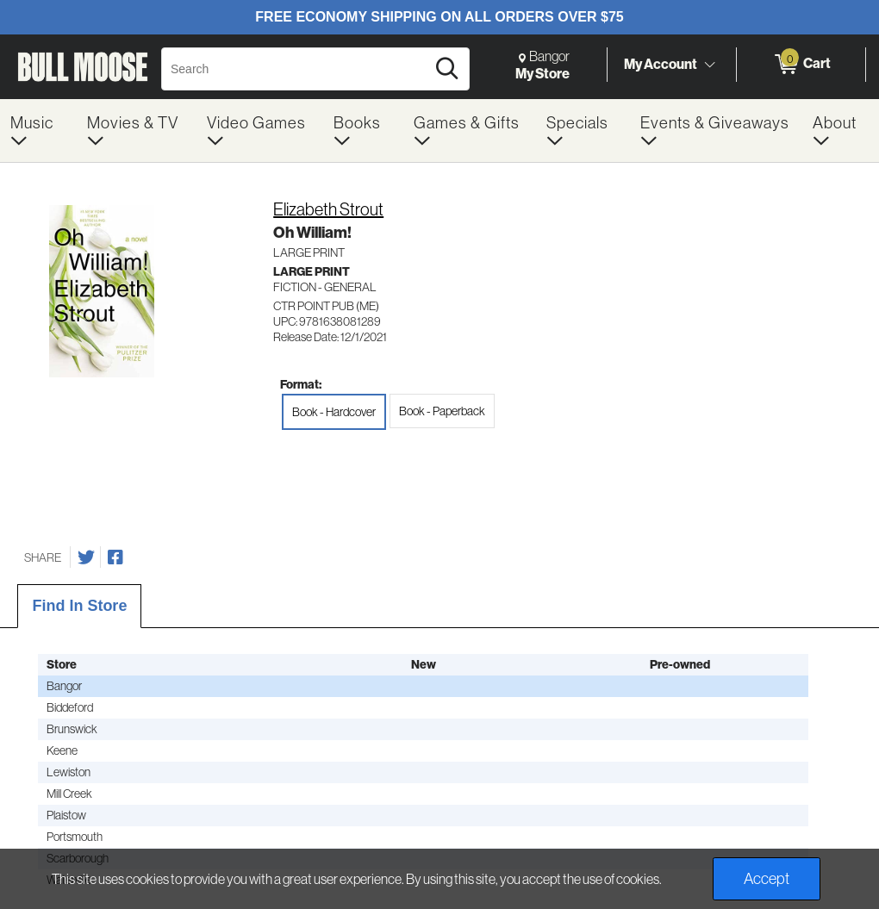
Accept (766, 878)
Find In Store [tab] (79, 605)
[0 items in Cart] (801, 65)
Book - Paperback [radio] (442, 411)
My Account (660, 63)
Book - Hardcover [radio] (334, 412)
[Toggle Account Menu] (709, 64)
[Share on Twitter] (86, 557)
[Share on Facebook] (115, 557)
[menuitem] (38, 130)
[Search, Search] (296, 69)
